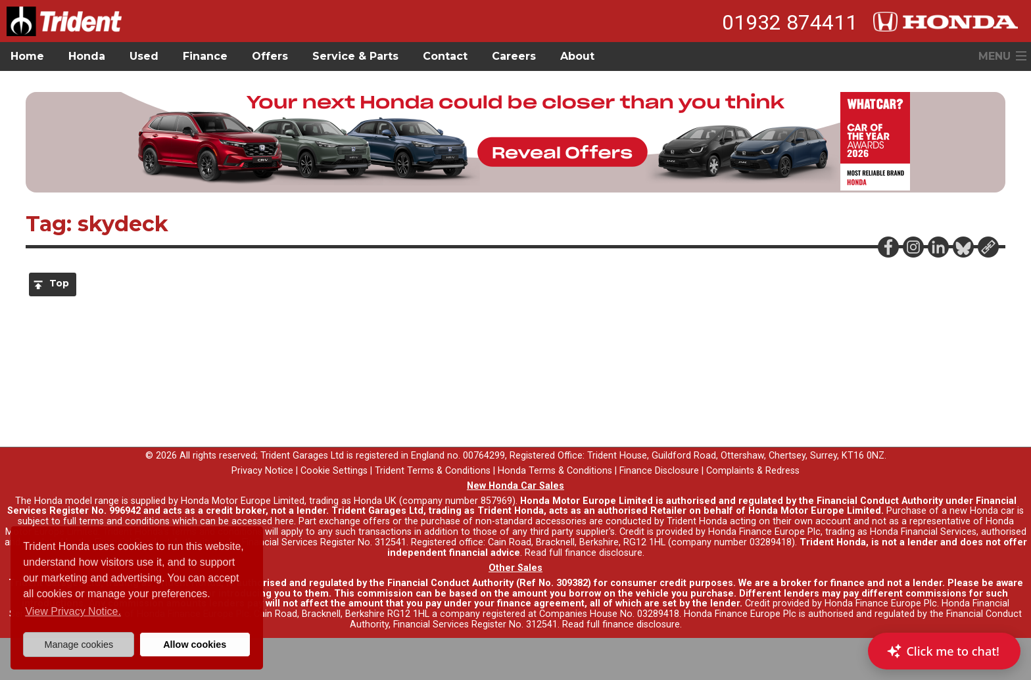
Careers (514, 56)
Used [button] (144, 56)
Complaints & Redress (753, 470)
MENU (994, 56)
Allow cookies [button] (194, 644)
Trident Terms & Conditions (433, 470)
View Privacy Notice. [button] (73, 611)
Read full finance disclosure (583, 552)
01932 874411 (789, 22)
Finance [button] (205, 56)
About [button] (577, 56)
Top (59, 283)
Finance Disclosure (659, 470)
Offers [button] (270, 56)
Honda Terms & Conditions (555, 470)
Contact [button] (445, 56)
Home (27, 56)
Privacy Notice (262, 470)
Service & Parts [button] (355, 56)
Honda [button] (86, 56)
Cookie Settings (334, 470)
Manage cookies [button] (78, 644)
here (284, 521)
